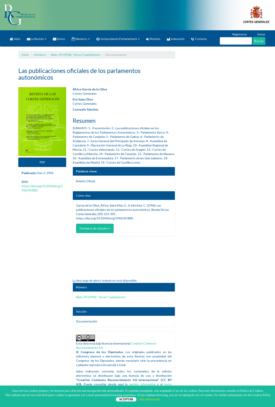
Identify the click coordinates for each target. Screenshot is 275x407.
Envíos (59, 39)
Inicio (15, 39)
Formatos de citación (95, 228)
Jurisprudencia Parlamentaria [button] (118, 39)
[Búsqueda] (236, 41)
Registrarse (237, 34)
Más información (149, 399)
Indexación (176, 39)
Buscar (259, 41)
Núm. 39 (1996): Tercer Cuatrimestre (75, 54)
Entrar (259, 34)
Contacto (199, 39)
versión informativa (142, 384)
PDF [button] (42, 162)
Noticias (153, 39)
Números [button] (81, 39)
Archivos (40, 54)
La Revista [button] (36, 39)
